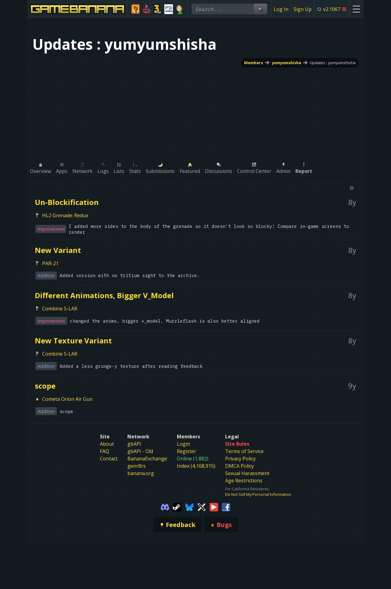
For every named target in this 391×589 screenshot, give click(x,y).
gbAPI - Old (140, 451)
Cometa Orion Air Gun (67, 399)
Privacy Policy (240, 458)
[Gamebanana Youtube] (214, 506)
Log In (281, 9)
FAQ (104, 451)
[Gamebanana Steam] (177, 506)
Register (186, 451)
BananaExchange (147, 458)
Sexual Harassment (247, 473)
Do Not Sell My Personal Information (258, 494)
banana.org (140, 473)
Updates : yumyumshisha (333, 62)
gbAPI (134, 444)
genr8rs (136, 466)
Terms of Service (244, 451)
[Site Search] (260, 9)
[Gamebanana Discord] (165, 506)
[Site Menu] (356, 9)
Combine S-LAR (59, 308)
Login (183, 444)
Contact (109, 458)
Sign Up (303, 9)
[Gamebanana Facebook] (226, 506)
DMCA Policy (239, 466)
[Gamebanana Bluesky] (189, 506)
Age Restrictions (243, 480)
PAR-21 (50, 263)
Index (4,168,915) (196, 466)
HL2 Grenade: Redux (65, 215)
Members (253, 62)
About (107, 444)
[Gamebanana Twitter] (201, 506)
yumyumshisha (286, 62)
